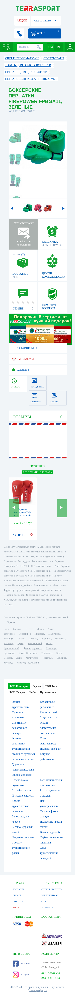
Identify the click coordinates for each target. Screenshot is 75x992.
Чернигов (46, 638)
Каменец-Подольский (28, 662)
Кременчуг (9, 653)
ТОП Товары (17, 692)
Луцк (19, 657)
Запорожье (9, 633)
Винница (8, 638)
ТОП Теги (51, 686)
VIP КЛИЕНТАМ (49, 895)
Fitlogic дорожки (22, 774)
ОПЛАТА (17, 895)
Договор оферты (37, 990)
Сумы (20, 643)
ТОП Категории (19, 686)
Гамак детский (48, 712)
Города (37, 686)
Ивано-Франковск (28, 653)
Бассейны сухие (21, 790)
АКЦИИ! (22, 20)
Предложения (48, 692)
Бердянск (61, 657)
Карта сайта (57, 987)
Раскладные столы (23, 759)
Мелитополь (32, 657)
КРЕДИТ (17, 907)
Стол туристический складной (49, 853)
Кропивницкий (11, 648)
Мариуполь (54, 633)
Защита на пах (48, 717)
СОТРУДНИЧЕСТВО (51, 889)
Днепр (40, 629)
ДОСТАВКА (19, 889)
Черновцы (51, 648)
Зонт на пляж (48, 733)
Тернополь (46, 653)
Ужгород (8, 662)
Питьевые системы (23, 795)
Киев (6, 629)
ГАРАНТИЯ (18, 901)
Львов (51, 629)
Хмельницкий (35, 643)
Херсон (21, 638)
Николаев (39, 633)
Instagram (21, 975)
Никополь (48, 657)
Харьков (17, 629)
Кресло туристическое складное (20, 806)
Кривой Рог (24, 633)
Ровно (49, 643)
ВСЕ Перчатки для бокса (37, 472)
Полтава (33, 638)
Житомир (8, 643)
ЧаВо (32, 692)
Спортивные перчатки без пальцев (19, 728)
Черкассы (60, 638)
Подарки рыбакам (50, 748)
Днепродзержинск (32, 648)
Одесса (29, 629)
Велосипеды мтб (50, 832)
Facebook (21, 964)
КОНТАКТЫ (47, 907)
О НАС (44, 901)
